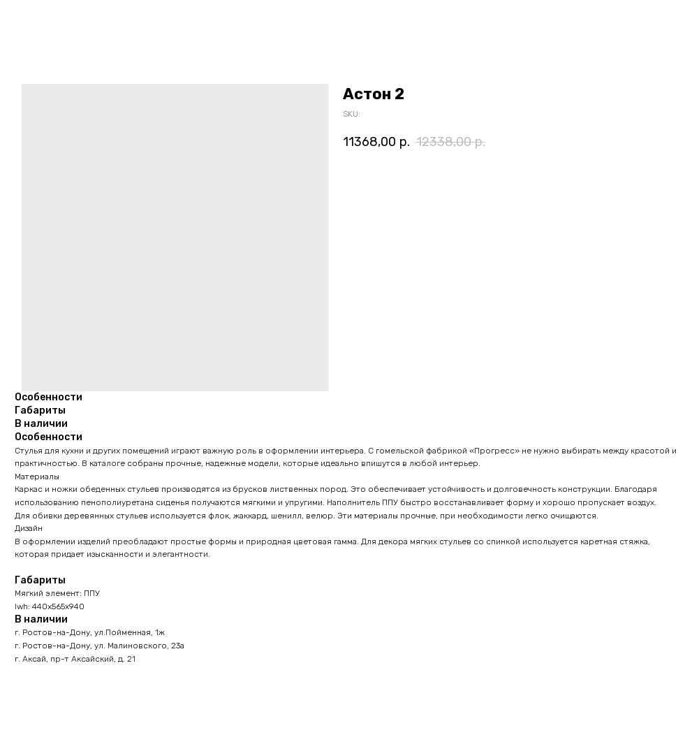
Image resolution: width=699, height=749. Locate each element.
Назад (37, 20)
